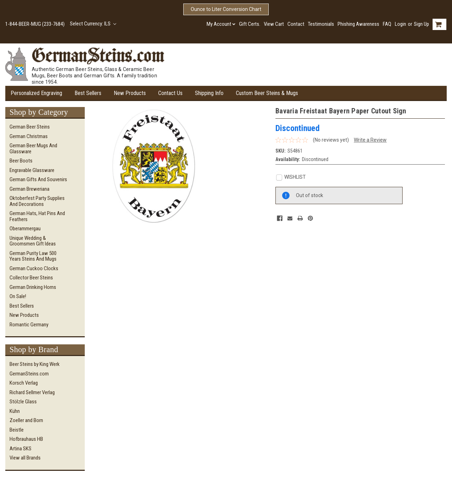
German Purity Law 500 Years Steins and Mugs (33, 256)
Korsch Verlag (24, 383)
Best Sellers (88, 93)
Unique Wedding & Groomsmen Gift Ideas (33, 241)
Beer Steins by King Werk (35, 364)
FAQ (387, 24)
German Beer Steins (30, 127)
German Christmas (29, 136)
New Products (130, 93)
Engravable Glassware (32, 170)
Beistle (17, 430)
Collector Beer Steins (31, 277)
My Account (221, 24)
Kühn (15, 411)
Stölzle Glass (23, 401)
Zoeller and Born (26, 420)
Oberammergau (25, 228)
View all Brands (25, 458)
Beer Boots (21, 161)
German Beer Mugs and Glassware (33, 148)
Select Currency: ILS (93, 23)
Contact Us (170, 93)
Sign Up (421, 24)
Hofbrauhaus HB (26, 439)
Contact (295, 24)
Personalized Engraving (36, 93)
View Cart (274, 24)
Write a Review (370, 140)
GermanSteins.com (29, 374)
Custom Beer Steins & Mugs (267, 93)
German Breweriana (29, 189)
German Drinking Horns (33, 287)
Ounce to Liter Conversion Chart (226, 9)
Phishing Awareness (358, 24)
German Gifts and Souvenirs (38, 179)
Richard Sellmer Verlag (32, 392)
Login (400, 24)
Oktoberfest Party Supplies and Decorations (37, 201)
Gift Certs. (249, 24)
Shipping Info (209, 93)
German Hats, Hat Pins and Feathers (37, 216)
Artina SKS (20, 448)
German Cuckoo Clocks (34, 268)
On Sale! (18, 296)
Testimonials (321, 24)
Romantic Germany (29, 324)
